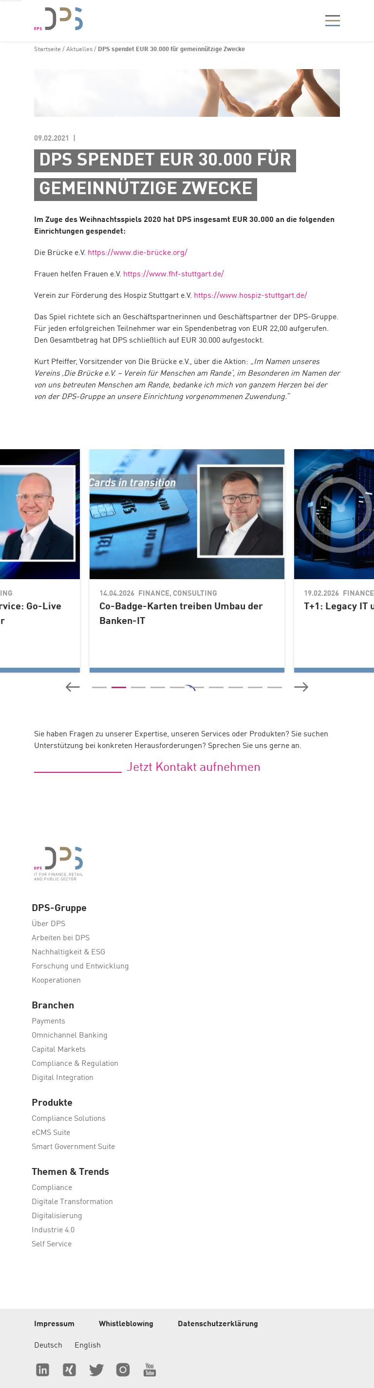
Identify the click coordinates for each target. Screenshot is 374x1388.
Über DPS (48, 924)
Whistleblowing (126, 1324)
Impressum (54, 1324)
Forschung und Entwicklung (80, 966)
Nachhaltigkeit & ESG (68, 952)
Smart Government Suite (73, 1147)
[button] (73, 687)
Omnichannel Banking (70, 1036)
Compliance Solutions (69, 1119)
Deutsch (48, 1346)
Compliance (52, 1188)
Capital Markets (59, 1050)
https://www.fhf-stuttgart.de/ (173, 274)
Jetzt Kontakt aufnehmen (194, 768)
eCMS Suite (51, 1133)
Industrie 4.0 (53, 1230)
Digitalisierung (57, 1216)
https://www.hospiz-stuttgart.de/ (250, 296)
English (88, 1346)
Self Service (52, 1244)
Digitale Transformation (72, 1202)
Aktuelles (79, 49)
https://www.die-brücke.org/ (137, 253)
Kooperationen (56, 981)
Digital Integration (63, 1078)
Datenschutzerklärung (218, 1324)
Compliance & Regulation (75, 1064)
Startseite (47, 49)
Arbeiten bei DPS (61, 938)
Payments (48, 1021)
